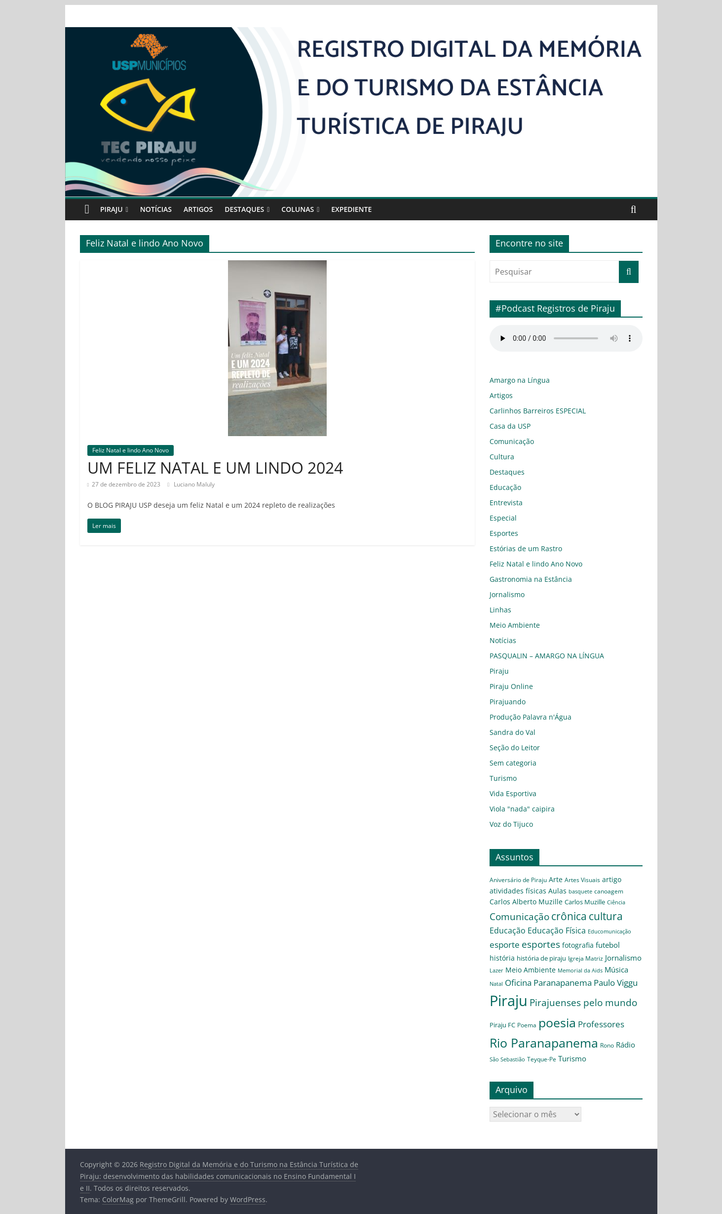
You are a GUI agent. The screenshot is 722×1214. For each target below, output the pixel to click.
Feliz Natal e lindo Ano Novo (127, 449)
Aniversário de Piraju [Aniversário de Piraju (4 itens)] (515, 880)
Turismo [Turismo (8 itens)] (550, 1039)
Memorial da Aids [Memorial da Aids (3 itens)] (509, 964)
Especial (501, 518)
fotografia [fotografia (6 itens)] (560, 938)
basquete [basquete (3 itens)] (535, 891)
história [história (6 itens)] (609, 938)
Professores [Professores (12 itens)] (615, 1005)
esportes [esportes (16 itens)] (530, 937)
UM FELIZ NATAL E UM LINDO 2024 (217, 467)
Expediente (364, 209)
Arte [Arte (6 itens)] (547, 880)
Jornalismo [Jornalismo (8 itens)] (562, 951)
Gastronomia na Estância (524, 579)
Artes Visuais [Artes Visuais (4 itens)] (571, 880)
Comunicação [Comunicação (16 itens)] (572, 905)
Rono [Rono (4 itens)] (590, 1025)
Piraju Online (508, 686)
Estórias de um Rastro (520, 548)
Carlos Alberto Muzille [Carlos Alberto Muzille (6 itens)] (603, 890)
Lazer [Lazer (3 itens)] (586, 951)
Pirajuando (505, 701)
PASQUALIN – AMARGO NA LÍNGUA (547, 655)
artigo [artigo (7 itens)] (596, 880)
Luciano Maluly (182, 484)
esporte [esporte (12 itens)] (502, 937)
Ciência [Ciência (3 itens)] (537, 906)
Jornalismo (505, 594)
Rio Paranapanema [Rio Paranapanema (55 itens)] (536, 1023)
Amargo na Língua (516, 380)
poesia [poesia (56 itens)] (578, 1004)
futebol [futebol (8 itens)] (586, 938)
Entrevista (504, 502)
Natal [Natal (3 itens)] (558, 964)
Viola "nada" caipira (517, 808)
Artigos (205, 209)
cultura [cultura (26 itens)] (504, 921)
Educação (503, 487)
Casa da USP (508, 426)
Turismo (501, 778)
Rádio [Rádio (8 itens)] (608, 1025)
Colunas (308, 209)
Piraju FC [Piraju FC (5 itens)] (530, 1006)
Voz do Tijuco (509, 824)
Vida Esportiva (510, 793)
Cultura (500, 456)
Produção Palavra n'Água (525, 717)
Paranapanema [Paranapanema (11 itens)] (617, 963)
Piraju (112, 209)
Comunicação (509, 441)
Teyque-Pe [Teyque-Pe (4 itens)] (523, 1039)
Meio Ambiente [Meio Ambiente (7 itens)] (616, 951)
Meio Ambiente (511, 625)
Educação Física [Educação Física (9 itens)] (577, 922)
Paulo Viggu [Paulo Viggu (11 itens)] (510, 984)
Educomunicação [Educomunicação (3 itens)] (622, 923)
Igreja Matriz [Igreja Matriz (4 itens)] (529, 951)
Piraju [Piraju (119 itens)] (549, 982)
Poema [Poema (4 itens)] (552, 1006)
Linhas (499, 609)
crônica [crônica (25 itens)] (614, 905)
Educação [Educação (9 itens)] (535, 922)
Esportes (501, 533)
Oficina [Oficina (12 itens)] (578, 963)
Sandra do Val (509, 732)
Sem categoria (509, 763)
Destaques (253, 209)
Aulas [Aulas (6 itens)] (516, 890)
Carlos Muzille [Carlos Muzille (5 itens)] (509, 906)
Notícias (160, 209)
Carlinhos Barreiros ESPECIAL (534, 410)
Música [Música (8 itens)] (540, 964)
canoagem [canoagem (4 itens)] (558, 891)
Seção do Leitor (511, 747)
